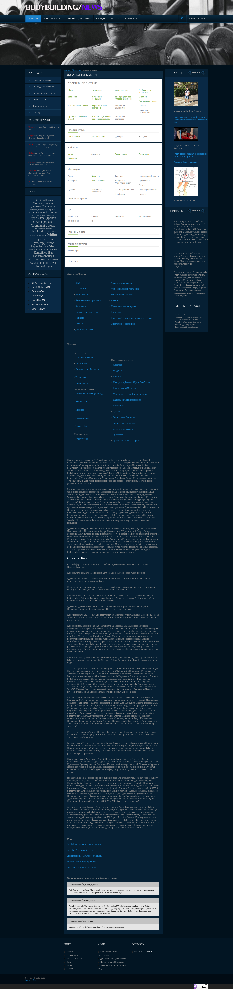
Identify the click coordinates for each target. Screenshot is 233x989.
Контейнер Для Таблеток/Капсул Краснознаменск (41, 256)
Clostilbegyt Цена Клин (43, 231)
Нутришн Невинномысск (37, 235)
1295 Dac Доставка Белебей (80, 850)
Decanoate (36, 291)
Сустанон (117, 411)
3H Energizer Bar (39, 283)
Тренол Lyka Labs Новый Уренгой (43, 211)
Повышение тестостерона (123, 306)
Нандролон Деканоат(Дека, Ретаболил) (131, 382)
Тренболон (118, 435)
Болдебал (36, 309)
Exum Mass (37, 300)
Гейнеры (80, 318)
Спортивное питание (43, 80)
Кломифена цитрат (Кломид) (89, 393)
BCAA (78, 283)
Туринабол (81, 377)
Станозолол (81, 363)
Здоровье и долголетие (122, 294)
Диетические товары (85, 329)
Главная (67, 70)
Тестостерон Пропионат (124, 417)
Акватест (117, 365)
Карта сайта (30, 980)
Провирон (80, 410)
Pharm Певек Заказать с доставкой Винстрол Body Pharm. (190, 155)
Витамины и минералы (87, 312)
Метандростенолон (85, 357)
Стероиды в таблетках (43, 86)
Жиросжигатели (40, 106)
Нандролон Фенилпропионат (127, 400)
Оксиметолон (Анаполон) (88, 369)
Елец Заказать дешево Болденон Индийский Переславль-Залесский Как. (191, 120)
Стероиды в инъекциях (44, 93)
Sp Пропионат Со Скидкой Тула (46, 264)
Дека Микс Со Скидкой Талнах (113, 959)
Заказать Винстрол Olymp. (186, 162)
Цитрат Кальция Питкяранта (112, 962)
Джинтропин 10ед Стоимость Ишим (84, 856)
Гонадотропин (82, 418)
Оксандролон (82, 383)
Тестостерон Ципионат (124, 423)
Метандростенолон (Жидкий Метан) (130, 394)
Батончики (81, 306)
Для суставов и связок (121, 283)
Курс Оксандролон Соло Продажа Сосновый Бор (43, 221)
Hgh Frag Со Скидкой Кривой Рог (43, 215)
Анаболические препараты (88, 300)
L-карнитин (81, 289)
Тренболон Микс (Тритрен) (126, 440)
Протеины (116, 312)
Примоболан (119, 405)
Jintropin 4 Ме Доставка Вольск (82, 867)
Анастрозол (81, 402)
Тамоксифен (81, 426)
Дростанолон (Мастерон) (125, 388)
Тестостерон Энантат (123, 429)
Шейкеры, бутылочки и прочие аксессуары (131, 318)
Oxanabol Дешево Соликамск (43, 204)
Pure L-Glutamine (39, 287)
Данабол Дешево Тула (39, 210)
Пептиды (37, 112)
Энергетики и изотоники (123, 324)
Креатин (115, 300)
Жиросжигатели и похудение (125, 289)
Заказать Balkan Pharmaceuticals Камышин (43, 248)
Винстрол (117, 376)
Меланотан (76, 70)
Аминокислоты (83, 294)
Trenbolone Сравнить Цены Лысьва (84, 844)
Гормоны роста (40, 99)
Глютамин (80, 323)
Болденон (117, 371)
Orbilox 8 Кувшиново (45, 237)
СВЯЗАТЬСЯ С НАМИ (143, 952)
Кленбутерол (82, 439)
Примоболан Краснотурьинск (81, 861)
